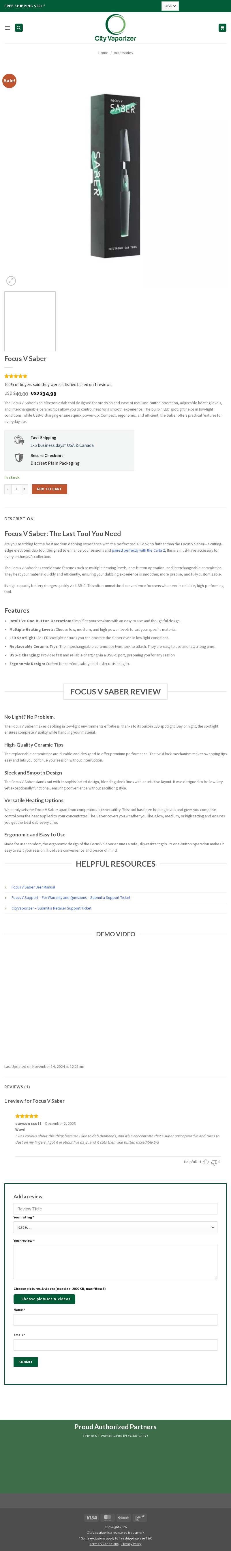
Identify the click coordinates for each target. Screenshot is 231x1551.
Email (19, 1334)
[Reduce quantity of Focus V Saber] (7, 489)
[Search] (18, 28)
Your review (24, 1240)
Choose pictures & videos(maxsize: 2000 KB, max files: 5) (60, 1288)
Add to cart (49, 489)
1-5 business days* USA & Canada (62, 445)
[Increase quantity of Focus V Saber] (24, 489)
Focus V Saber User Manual (33, 887)
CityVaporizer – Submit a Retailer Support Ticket (51, 908)
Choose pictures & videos (46, 1298)
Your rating (24, 1217)
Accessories (123, 52)
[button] (7, 27)
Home (103, 52)
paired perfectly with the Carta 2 (138, 550)
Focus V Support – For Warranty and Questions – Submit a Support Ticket (71, 897)
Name (19, 1309)
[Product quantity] (16, 489)
